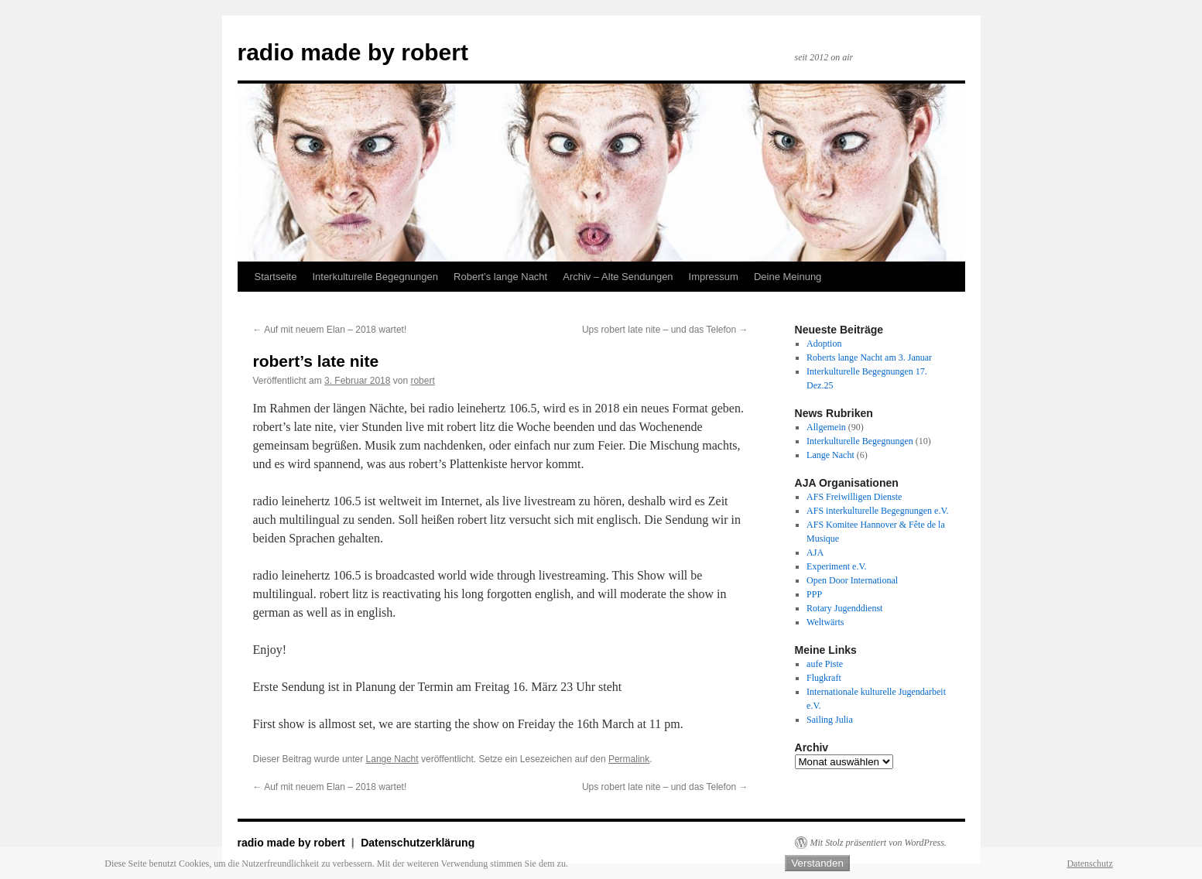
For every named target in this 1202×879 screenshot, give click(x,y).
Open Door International (852, 580)
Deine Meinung (787, 276)
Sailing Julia (829, 719)
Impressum (713, 276)
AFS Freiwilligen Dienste (854, 496)
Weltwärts (825, 622)
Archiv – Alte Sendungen (618, 276)
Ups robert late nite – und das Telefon (665, 329)
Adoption (823, 343)
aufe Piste (824, 663)
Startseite (276, 276)
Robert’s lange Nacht (500, 276)
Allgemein (826, 427)
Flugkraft (823, 677)
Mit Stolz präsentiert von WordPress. (878, 842)
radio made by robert (353, 52)
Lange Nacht (392, 759)
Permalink (628, 759)
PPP (814, 594)
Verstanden (817, 863)
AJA (815, 552)
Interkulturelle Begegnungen (375, 276)
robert (422, 380)
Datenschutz (1089, 863)
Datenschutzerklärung (417, 842)
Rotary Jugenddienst (844, 608)
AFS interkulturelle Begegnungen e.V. (877, 510)
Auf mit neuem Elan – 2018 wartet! (330, 329)
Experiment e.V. (836, 566)
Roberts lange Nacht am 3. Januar (869, 357)
